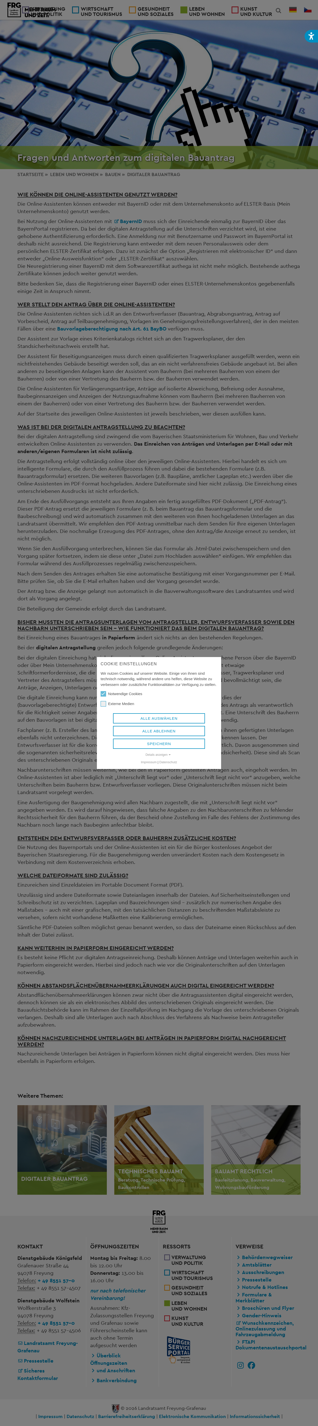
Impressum (149, 762)
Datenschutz (168, 762)
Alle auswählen (158, 718)
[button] (311, 36)
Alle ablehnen (159, 731)
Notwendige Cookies (121, 694)
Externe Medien (117, 704)
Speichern (159, 744)
